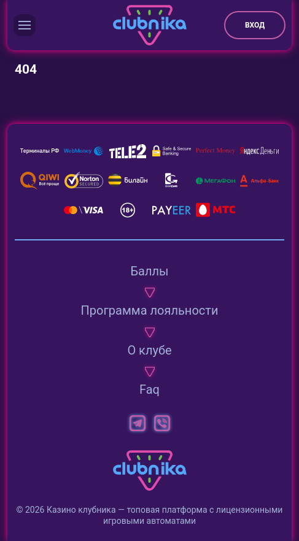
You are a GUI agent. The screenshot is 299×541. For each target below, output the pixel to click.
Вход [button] (255, 25)
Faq (149, 389)
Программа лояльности (150, 310)
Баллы (149, 271)
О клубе (149, 350)
